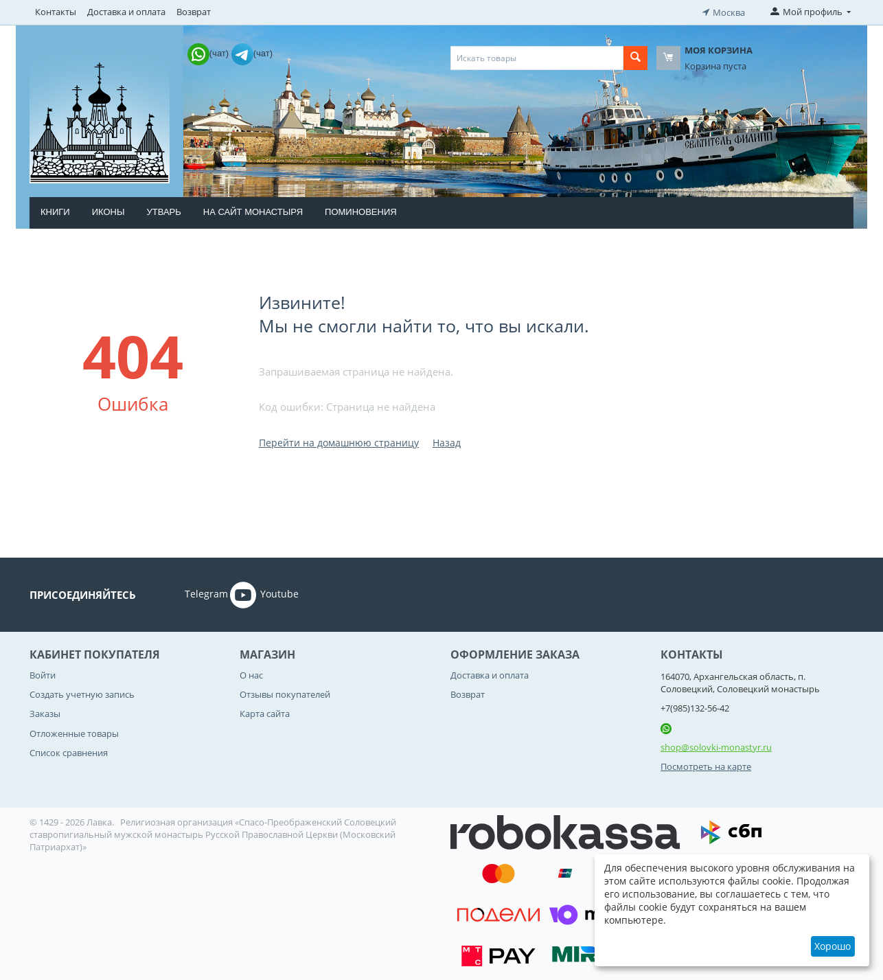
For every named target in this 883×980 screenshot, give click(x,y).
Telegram (187, 593)
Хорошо (832, 946)
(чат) (209, 52)
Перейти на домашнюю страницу (339, 441)
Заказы (45, 713)
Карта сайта (265, 713)
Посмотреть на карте (706, 766)
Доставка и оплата (126, 11)
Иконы (108, 210)
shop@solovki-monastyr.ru (716, 746)
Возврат (193, 11)
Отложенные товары (74, 732)
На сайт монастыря (253, 210)
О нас (251, 674)
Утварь (163, 210)
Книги (55, 210)
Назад (447, 441)
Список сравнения (69, 751)
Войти (43, 674)
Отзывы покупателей (285, 693)
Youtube (264, 593)
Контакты (55, 11)
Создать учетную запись (82, 693)
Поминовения (361, 210)
